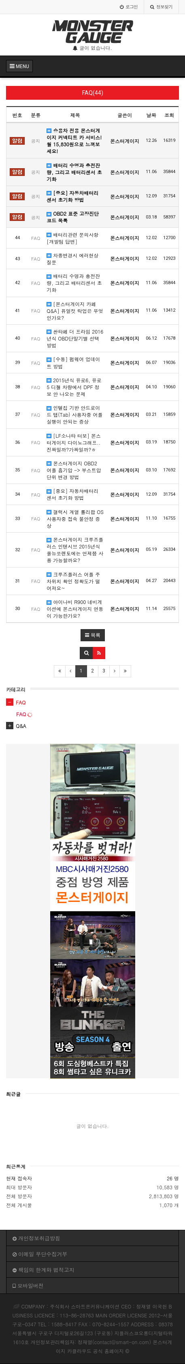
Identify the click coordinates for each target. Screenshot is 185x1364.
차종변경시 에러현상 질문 (72, 259)
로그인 (129, 7)
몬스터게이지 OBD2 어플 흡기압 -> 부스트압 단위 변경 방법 (74, 470)
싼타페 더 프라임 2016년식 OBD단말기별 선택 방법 (75, 338)
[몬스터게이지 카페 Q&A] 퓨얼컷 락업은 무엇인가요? (75, 310)
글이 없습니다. (92, 47)
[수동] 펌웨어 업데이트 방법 (73, 362)
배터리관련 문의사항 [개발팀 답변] (72, 238)
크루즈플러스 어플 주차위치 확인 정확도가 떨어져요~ (73, 581)
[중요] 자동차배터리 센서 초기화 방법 (72, 196)
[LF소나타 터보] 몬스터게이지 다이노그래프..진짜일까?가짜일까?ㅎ (74, 442)
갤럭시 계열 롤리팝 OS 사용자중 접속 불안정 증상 (75, 518)
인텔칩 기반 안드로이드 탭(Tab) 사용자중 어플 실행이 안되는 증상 (74, 414)
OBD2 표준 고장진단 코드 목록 (73, 217)
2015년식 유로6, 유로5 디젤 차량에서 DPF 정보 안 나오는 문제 (74, 387)
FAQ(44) (92, 93)
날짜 (151, 114)
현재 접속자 (19, 1178)
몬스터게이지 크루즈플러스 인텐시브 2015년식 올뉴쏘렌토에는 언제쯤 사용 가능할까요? (75, 549)
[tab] (92, 702)
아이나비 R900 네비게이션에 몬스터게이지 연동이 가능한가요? (75, 608)
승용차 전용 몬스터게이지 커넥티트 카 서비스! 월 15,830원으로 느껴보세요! (74, 140)
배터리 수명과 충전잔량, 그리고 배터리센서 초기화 (74, 172)
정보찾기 (161, 7)
